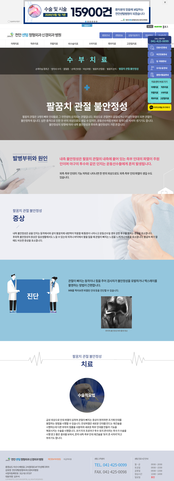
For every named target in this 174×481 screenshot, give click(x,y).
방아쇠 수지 (56, 68)
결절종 (66, 68)
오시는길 (162, 34)
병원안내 (106, 34)
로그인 (150, 25)
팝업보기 (87, 24)
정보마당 (149, 34)
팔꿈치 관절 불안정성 (129, 68)
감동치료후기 (134, 34)
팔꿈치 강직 (112, 68)
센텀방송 (119, 34)
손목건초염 (76, 68)
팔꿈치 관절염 (99, 68)
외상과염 (86, 68)
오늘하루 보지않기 (15, 21)
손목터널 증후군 (42, 68)
